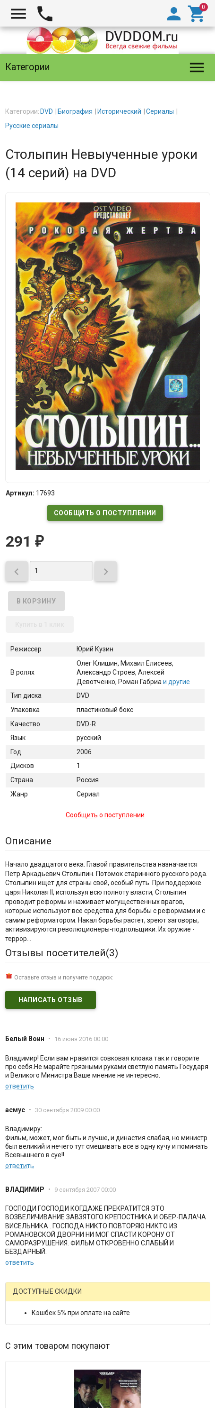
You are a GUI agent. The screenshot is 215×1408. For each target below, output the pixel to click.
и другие (176, 682)
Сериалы (160, 111)
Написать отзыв (50, 1000)
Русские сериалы (32, 125)
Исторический (119, 111)
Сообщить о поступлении (105, 513)
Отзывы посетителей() (61, 953)
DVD (46, 111)
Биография (75, 111)
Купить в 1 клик (39, 624)
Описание (28, 841)
